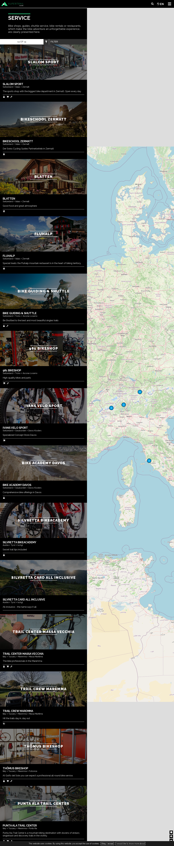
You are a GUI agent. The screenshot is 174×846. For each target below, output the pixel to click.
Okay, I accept (107, 843)
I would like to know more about (130, 843)
